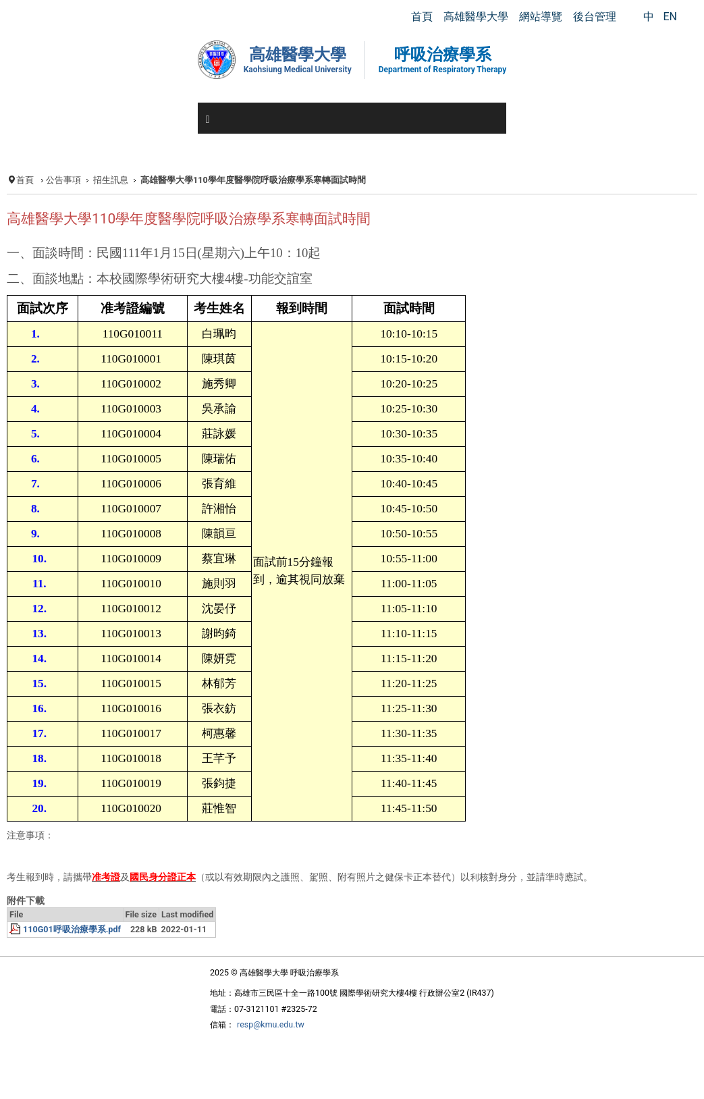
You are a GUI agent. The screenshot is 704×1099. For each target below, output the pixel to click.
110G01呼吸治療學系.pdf (72, 929)
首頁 (25, 180)
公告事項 (63, 180)
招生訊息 (110, 180)
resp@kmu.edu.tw (270, 1024)
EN (670, 16)
